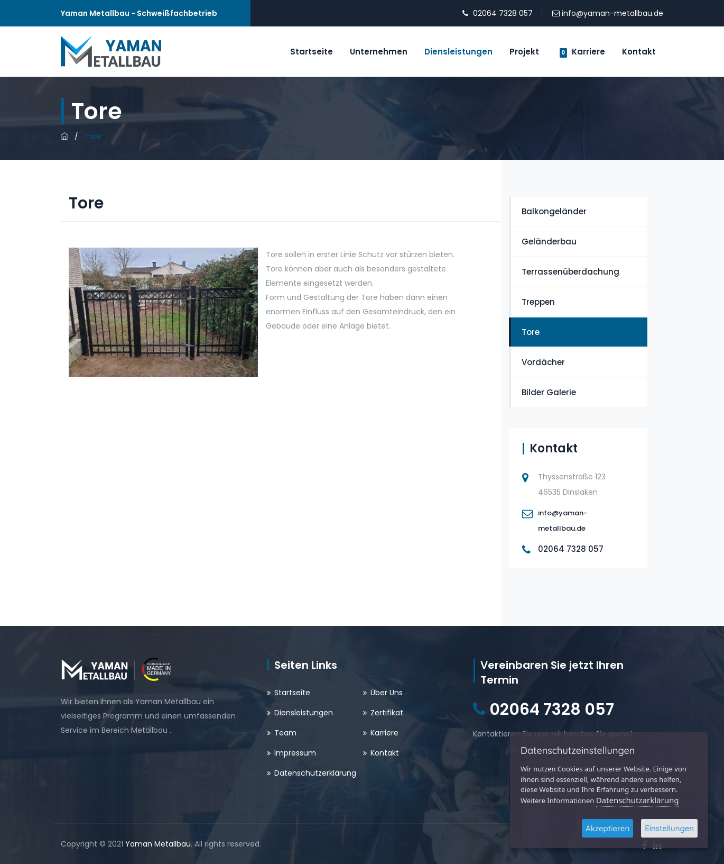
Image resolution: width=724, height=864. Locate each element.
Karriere (582, 52)
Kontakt (639, 51)
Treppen (538, 301)
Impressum (295, 753)
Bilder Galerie (549, 392)
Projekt (524, 51)
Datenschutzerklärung (315, 773)
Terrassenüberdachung (570, 271)
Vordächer (543, 362)
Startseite (311, 51)
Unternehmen (378, 51)
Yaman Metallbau (158, 844)
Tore (531, 332)
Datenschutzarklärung (637, 800)
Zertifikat (386, 712)
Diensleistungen (458, 51)
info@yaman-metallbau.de (612, 13)
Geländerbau (549, 241)
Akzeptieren (607, 828)
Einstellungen (669, 828)
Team (285, 732)
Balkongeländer (554, 211)
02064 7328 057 (503, 13)
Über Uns (386, 692)
